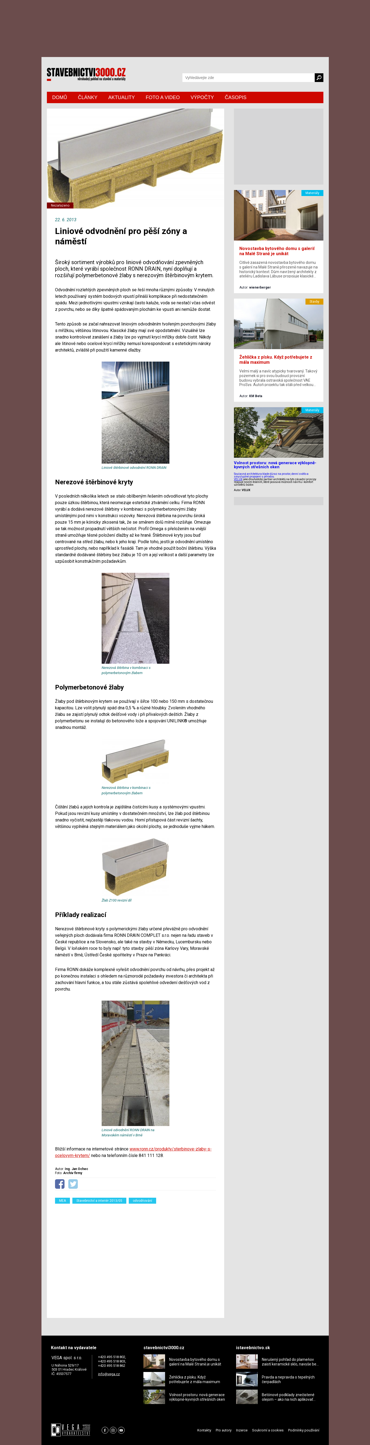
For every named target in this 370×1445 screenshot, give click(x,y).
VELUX (238, 479)
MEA (62, 1201)
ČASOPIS (235, 97)
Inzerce (241, 1430)
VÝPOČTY (202, 97)
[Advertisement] (135, 1257)
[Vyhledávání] (248, 77)
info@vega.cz (109, 1374)
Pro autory (223, 1430)
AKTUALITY (121, 97)
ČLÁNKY (88, 97)
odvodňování (142, 1201)
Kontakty (204, 1430)
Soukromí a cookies (268, 1430)
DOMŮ (59, 97)
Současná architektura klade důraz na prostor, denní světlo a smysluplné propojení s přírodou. (271, 475)
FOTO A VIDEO (163, 97)
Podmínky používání (303, 1430)
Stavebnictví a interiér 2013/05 (99, 1201)
